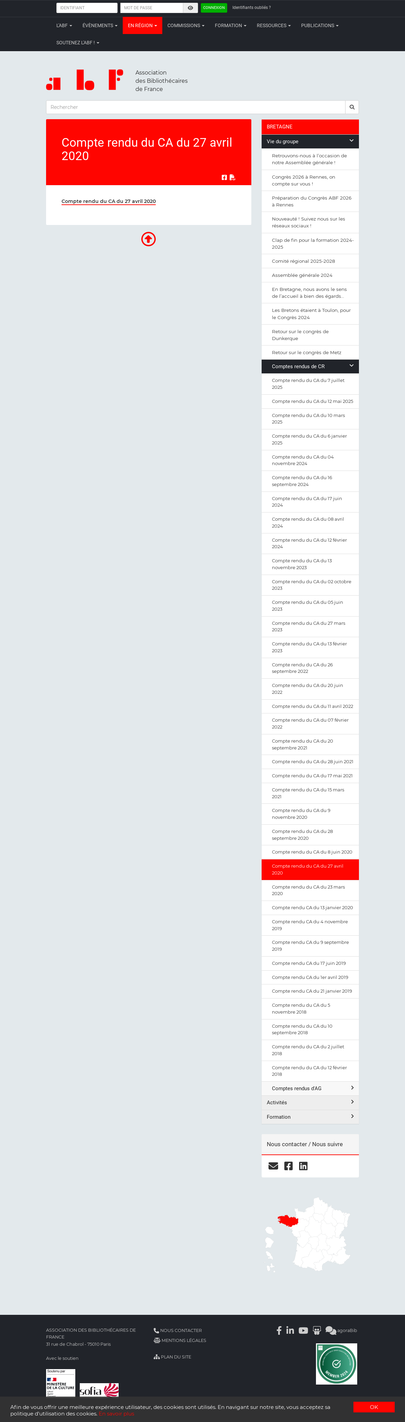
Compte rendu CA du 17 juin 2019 (309, 963)
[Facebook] (279, 1330)
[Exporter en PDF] (233, 177)
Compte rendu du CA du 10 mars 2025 (308, 419)
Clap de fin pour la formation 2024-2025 (313, 243)
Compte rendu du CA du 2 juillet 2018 (308, 1050)
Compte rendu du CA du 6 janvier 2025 (309, 439)
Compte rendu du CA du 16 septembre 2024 (302, 481)
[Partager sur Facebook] (224, 177)
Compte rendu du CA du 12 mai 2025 (312, 401)
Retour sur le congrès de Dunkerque (300, 335)
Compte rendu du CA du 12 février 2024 (309, 543)
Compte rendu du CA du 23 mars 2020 (308, 890)
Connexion (214, 7)
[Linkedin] (290, 1330)
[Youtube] (303, 1330)
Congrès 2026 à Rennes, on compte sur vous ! (303, 180)
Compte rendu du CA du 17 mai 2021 (312, 775)
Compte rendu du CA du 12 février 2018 (309, 1071)
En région (142, 25)
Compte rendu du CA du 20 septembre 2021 (302, 744)
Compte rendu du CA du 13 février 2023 (309, 647)
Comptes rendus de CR (313, 366)
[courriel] (273, 1166)
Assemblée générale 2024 (302, 275)
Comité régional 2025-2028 (303, 261)
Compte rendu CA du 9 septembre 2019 (310, 945)
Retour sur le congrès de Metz (306, 352)
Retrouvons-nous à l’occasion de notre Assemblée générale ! (309, 159)
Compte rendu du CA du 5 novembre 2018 (301, 1008)
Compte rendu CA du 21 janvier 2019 (312, 991)
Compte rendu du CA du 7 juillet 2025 (308, 383)
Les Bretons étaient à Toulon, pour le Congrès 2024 (311, 313)
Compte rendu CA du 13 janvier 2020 (312, 907)
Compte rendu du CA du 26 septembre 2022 (302, 668)
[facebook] (288, 1166)
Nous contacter (178, 1330)
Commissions (186, 25)
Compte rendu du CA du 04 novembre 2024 (303, 460)
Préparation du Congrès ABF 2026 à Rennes (311, 201)
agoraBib (341, 1330)
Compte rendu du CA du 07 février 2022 (310, 723)
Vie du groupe (310, 141)
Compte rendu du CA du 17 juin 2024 (307, 502)
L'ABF (64, 25)
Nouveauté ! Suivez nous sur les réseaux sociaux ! (308, 222)
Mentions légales (180, 1340)
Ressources (274, 25)
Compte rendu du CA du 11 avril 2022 (312, 706)
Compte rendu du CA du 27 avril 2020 (109, 201)
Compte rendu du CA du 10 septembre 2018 (302, 1029)
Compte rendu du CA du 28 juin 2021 (312, 761)
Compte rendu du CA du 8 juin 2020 (312, 852)
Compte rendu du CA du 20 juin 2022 (307, 688)
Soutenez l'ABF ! (77, 42)
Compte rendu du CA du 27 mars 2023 (308, 626)
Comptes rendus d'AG (313, 1088)
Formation (231, 25)
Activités (310, 1102)
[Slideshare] (317, 1330)
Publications (320, 25)
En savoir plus (116, 1413)
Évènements (100, 25)
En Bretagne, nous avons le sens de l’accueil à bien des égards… (309, 292)
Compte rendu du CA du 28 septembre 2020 (302, 834)
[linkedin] (303, 1166)
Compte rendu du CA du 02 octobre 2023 (311, 585)
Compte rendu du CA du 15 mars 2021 (308, 793)
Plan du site (172, 1356)
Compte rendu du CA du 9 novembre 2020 (301, 814)
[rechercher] (352, 107)
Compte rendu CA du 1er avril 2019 (310, 977)
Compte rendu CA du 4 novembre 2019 (310, 925)
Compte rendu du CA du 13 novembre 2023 (302, 564)
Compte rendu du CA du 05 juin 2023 (307, 605)
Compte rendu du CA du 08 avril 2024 (308, 522)
